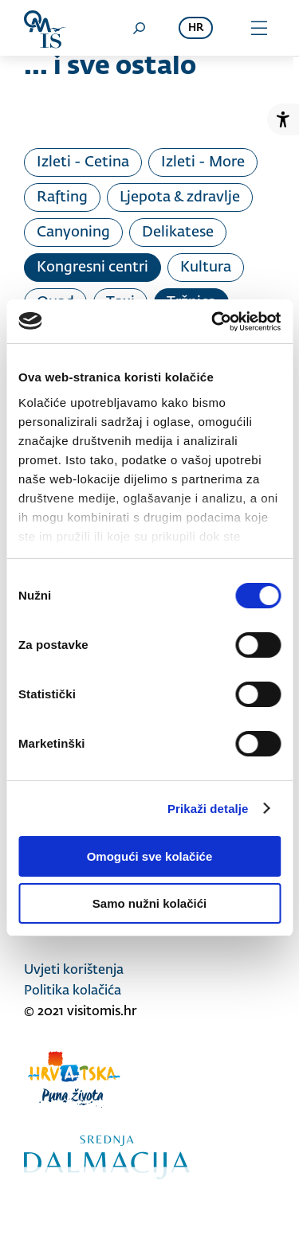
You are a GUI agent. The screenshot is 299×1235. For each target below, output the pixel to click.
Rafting (62, 197)
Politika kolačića (72, 991)
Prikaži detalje (208, 808)
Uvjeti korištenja (74, 970)
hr (195, 28)
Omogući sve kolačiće (150, 856)
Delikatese (178, 232)
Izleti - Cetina (83, 162)
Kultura (205, 267)
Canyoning (73, 232)
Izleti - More (203, 162)
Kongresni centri (92, 267)
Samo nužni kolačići (149, 903)
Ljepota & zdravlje (180, 197)
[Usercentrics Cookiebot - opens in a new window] (213, 321)
